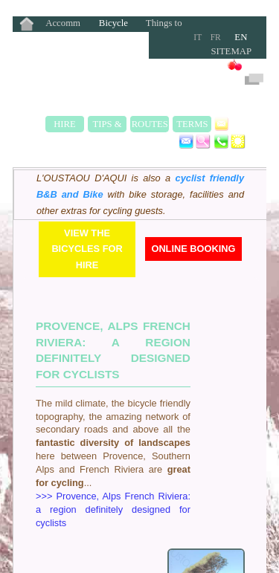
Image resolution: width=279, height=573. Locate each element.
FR (216, 37)
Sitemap (231, 51)
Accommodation (62, 24)
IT (197, 37)
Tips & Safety (107, 125)
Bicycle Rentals (113, 24)
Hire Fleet (65, 125)
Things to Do (164, 24)
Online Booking (193, 248)
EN (240, 37)
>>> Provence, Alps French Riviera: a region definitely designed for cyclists (113, 509)
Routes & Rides (149, 125)
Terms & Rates (192, 125)
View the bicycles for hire (86, 249)
